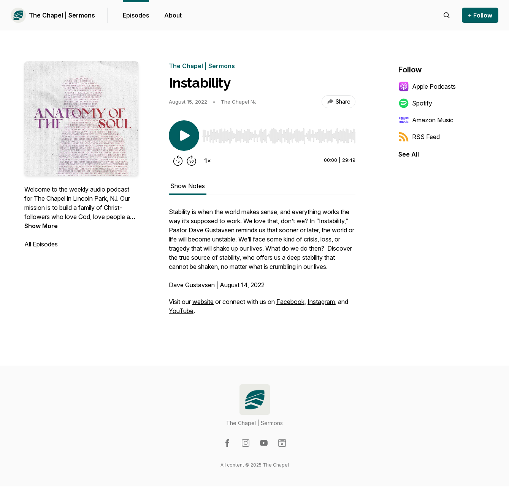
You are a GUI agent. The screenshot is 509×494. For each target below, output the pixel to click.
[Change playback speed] (207, 160)
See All (408, 154)
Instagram (321, 301)
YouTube (181, 311)
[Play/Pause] (184, 135)
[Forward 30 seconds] (191, 160)
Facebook (290, 301)
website (203, 301)
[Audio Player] (278, 133)
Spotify (415, 103)
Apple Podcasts (427, 86)
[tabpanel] (262, 265)
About (173, 15)
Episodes (136, 15)
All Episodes (41, 244)
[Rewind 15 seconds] (178, 160)
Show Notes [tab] (187, 186)
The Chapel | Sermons (62, 15)
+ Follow (480, 15)
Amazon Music (426, 120)
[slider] (278, 136)
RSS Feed (419, 136)
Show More (41, 226)
